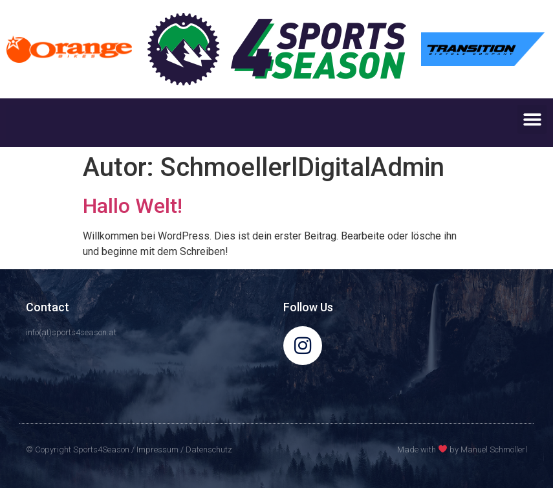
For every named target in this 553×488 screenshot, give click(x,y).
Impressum (157, 449)
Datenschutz (209, 449)
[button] (532, 119)
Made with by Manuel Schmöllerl (462, 449)
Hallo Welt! (132, 206)
